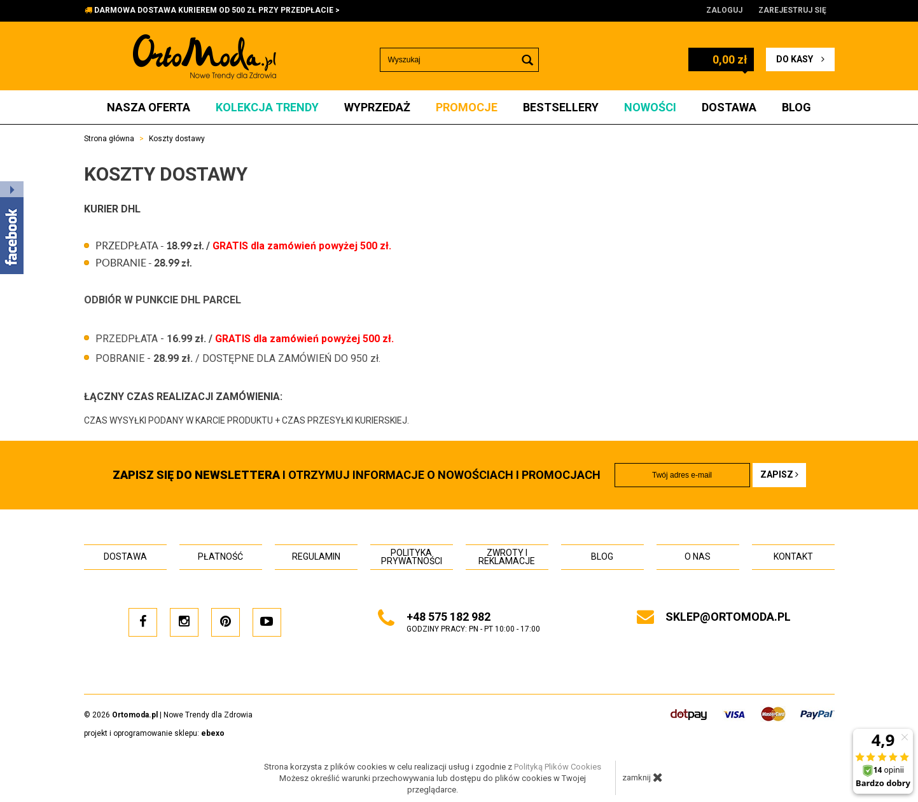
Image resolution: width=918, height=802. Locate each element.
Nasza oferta (148, 107)
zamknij (642, 777)
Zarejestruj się (792, 10)
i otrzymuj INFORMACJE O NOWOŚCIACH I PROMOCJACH (357, 474)
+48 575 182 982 (448, 616)
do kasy (800, 59)
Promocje (466, 107)
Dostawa (729, 107)
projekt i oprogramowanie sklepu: (154, 733)
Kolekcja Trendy (267, 107)
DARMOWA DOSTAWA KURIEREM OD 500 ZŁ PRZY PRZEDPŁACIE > (217, 10)
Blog (796, 107)
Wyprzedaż (377, 107)
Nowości (650, 107)
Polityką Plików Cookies (557, 766)
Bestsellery (561, 107)
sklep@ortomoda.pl (728, 616)
